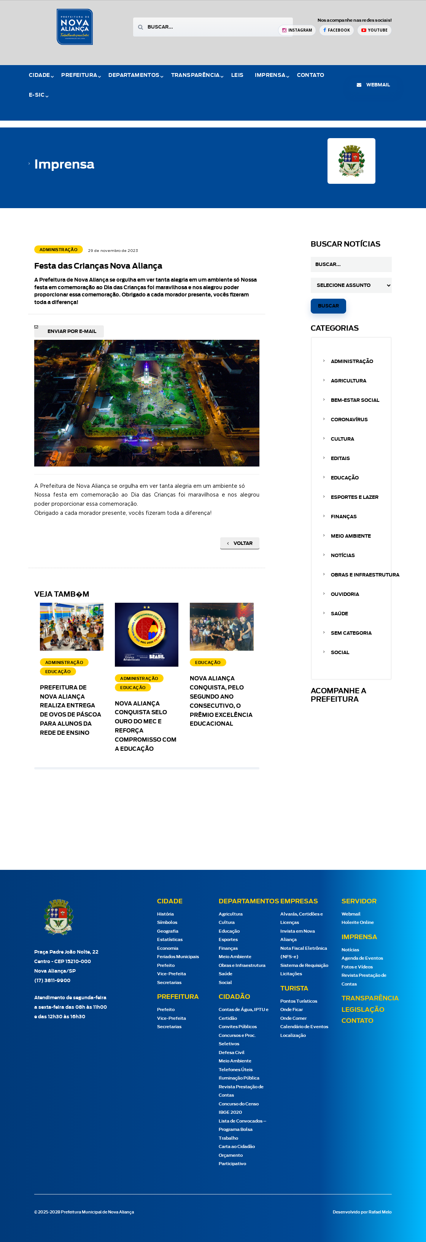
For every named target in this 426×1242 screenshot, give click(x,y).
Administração (352, 361)
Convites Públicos (238, 1027)
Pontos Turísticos (298, 1001)
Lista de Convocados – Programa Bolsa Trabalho (242, 1129)
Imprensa (270, 75)
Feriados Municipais (178, 957)
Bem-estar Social (355, 400)
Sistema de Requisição (304, 965)
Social (340, 652)
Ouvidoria (345, 594)
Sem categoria (351, 633)
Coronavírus (349, 419)
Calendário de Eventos (304, 1027)
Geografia (167, 931)
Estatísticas (170, 940)
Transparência (195, 75)
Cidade (39, 75)
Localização (293, 1035)
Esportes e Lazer (354, 497)
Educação (345, 478)
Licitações (291, 974)
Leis (237, 75)
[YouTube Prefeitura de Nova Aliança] (374, 30)
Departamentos (133, 75)
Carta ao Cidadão (237, 1147)
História (165, 914)
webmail (373, 85)
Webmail (351, 914)
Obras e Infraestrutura (365, 575)
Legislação (363, 1010)
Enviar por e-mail (72, 331)
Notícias (343, 555)
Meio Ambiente (351, 536)
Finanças (344, 516)
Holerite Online (358, 922)
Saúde (339, 613)
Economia (167, 948)
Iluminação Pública (239, 1078)
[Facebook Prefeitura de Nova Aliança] (336, 30)
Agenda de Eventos (362, 958)
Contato (310, 75)
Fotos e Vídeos (357, 967)
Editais (340, 458)
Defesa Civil (232, 1053)
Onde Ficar (291, 1010)
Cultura (342, 439)
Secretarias (169, 983)
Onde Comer (293, 1018)
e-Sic (37, 95)
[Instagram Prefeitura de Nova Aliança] (297, 30)
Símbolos (167, 922)
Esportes (228, 940)
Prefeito (166, 965)
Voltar (240, 543)
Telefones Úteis (236, 1070)
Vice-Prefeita (171, 974)
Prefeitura (79, 75)
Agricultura (348, 381)
